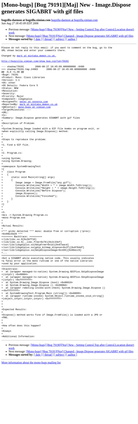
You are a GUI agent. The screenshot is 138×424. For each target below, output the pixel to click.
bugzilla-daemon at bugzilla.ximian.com (74, 20)
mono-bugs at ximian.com (34, 119)
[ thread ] (48, 39)
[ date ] (38, 39)
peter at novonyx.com (34, 112)
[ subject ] (60, 39)
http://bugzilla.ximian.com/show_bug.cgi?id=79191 (35, 64)
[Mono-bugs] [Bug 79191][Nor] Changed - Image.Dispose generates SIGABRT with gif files (79, 35)
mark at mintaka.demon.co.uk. (36, 57)
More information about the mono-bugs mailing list (31, 420)
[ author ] (71, 39)
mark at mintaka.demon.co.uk (39, 116)
